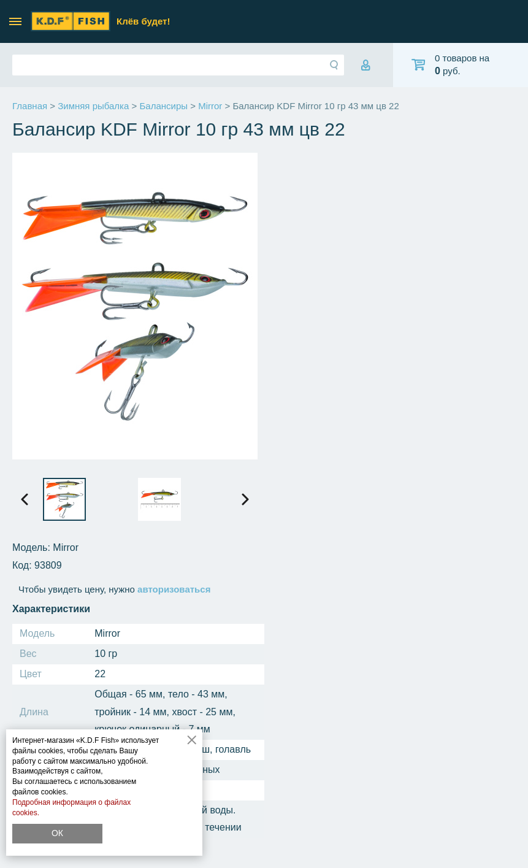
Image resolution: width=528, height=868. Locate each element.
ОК (57, 833)
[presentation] (24, 499)
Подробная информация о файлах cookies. (71, 807)
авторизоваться (173, 589)
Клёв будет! (143, 21)
